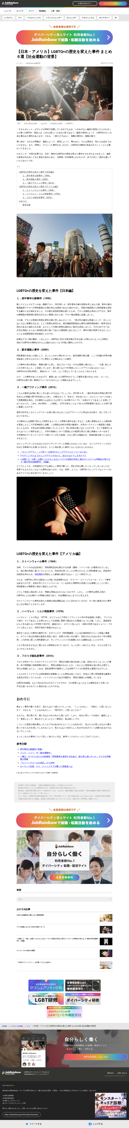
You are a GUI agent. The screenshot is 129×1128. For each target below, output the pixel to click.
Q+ (116, 18)
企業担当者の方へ (85, 3)
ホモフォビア (40, 773)
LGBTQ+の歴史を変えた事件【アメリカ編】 (39, 186)
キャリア (19, 11)
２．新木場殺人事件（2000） (35, 179)
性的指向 (39, 574)
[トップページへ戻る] (17, 4)
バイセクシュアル (34, 18)
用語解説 (42, 11)
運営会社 (110, 1073)
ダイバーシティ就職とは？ (113, 3)
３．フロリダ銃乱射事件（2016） (37, 197)
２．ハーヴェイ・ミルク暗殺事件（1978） (41, 194)
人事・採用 (55, 11)
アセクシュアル (88, 18)
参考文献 (26, 205)
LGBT (48, 773)
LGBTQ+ (55, 773)
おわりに (23, 201)
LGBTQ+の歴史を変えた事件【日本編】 (37, 172)
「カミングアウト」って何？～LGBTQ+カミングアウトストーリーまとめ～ (54, 452)
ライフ (31, 11)
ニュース (7, 11)
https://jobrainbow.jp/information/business (21, 1115)
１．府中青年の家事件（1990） (36, 175)
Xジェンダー (72, 18)
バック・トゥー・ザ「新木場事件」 (36, 753)
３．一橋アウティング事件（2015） (38, 183)
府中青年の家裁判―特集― (31, 749)
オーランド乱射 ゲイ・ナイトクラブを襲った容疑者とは (46, 766)
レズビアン (8, 18)
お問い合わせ (122, 1073)
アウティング (29, 773)
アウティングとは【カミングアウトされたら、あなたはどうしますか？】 (53, 455)
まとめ (20, 773)
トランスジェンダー (54, 18)
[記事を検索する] (110, 899)
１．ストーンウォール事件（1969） (38, 190)
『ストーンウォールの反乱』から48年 (37, 763)
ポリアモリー (104, 18)
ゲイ (20, 18)
